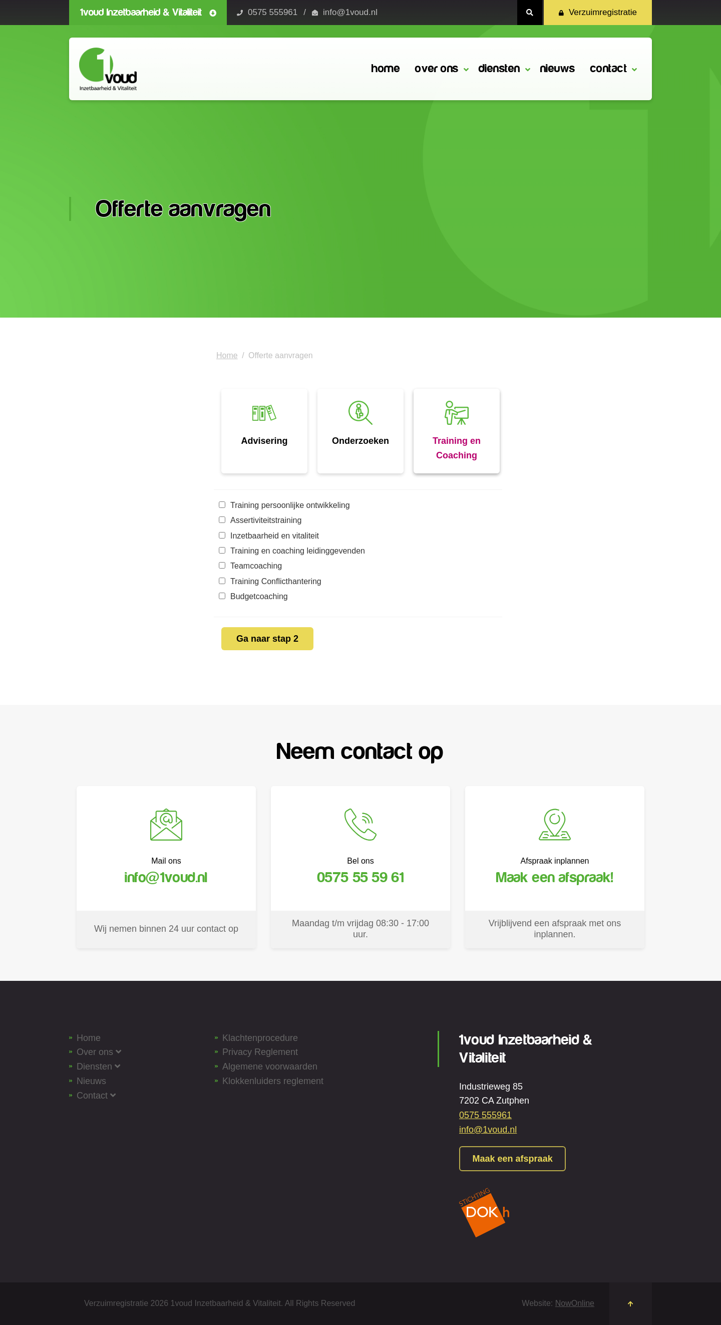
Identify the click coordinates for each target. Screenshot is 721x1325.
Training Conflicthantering (270, 581)
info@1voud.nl (350, 12)
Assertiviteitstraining (260, 520)
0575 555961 (272, 12)
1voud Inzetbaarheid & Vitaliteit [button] (148, 12)
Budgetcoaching (253, 596)
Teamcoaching (250, 566)
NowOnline (574, 1303)
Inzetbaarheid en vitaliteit (269, 536)
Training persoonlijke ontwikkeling (284, 505)
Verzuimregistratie (598, 12)
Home (227, 355)
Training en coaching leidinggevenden (292, 551)
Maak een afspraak (515, 1159)
